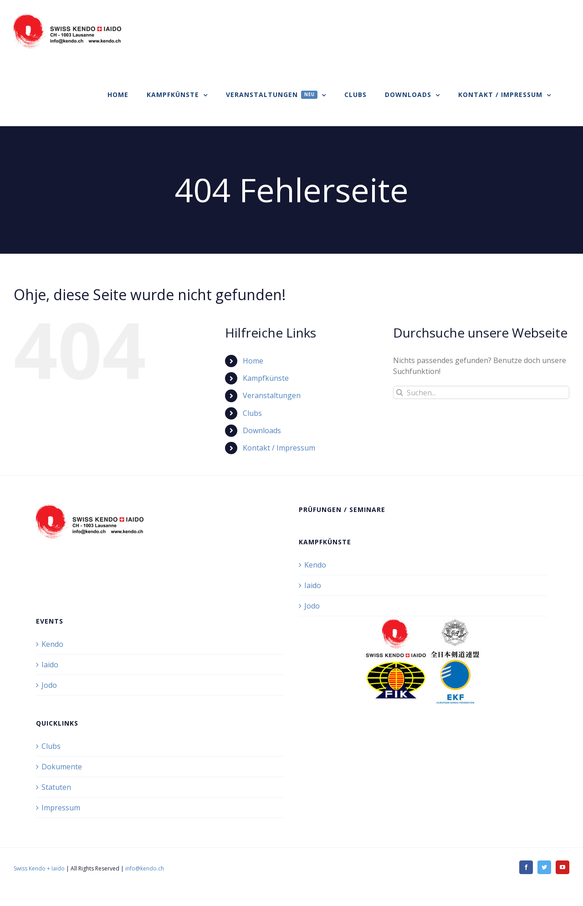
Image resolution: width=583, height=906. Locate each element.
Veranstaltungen (272, 395)
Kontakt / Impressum (279, 448)
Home (253, 361)
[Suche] (399, 392)
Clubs (252, 413)
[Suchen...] (481, 392)
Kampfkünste (266, 378)
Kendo (315, 565)
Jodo (312, 606)
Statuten (56, 787)
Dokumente (61, 767)
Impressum (60, 808)
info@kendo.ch (144, 868)
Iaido (312, 585)
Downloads (262, 430)
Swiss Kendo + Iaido (39, 868)
